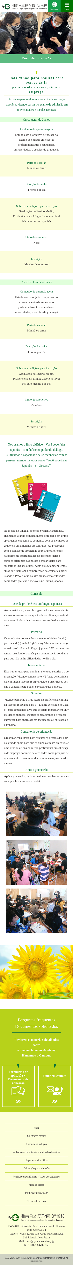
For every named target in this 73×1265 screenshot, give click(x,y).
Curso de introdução (36, 1144)
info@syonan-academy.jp (40, 1241)
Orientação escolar (36, 1135)
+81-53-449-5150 (39, 1245)
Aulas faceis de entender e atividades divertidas (36, 1152)
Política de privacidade (36, 1192)
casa (36, 1127)
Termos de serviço (36, 1201)
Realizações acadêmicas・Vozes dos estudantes (36, 1176)
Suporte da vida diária (36, 1160)
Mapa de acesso (37, 1184)
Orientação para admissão (36, 1168)
